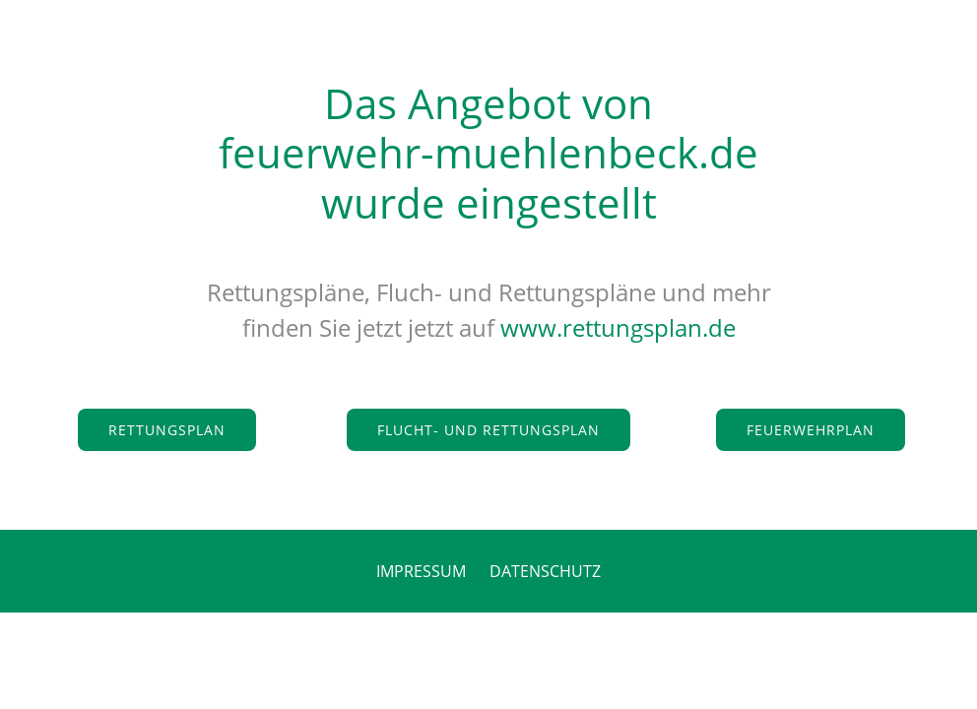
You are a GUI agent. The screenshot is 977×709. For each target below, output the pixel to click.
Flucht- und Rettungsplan (488, 429)
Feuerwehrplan (811, 429)
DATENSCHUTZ (545, 571)
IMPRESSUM (421, 571)
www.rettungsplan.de (618, 327)
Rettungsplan (167, 429)
